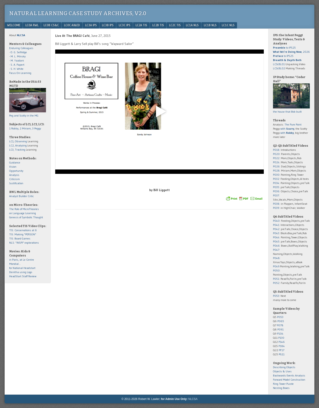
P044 (276, 237)
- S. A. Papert (16, 64)
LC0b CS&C (51, 25)
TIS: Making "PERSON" (22, 234)
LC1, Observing (18, 141)
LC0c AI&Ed (72, 25)
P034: (276, 183)
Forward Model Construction (289, 379)
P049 (276, 266)
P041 (276, 225)
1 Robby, (14, 128)
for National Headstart (22, 268)
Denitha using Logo (20, 272)
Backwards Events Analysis (289, 375)
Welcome (13, 25)
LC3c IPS (124, 25)
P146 (282, 342)
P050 (276, 270)
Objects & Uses (282, 371)
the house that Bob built (287, 111)
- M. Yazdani (16, 60)
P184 (282, 346)
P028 (276, 170)
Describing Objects (284, 367)
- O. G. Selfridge (18, 52)
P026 (276, 166)
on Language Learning (22, 213)
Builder (23, 196)
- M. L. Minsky (17, 56)
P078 (280, 325)
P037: (276, 195)
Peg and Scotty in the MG (23, 115)
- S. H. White (16, 68)
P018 (276, 150)
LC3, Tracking (17, 149)
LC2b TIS (158, 25)
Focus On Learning (20, 73)
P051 (276, 278)
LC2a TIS (141, 25)
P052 (276, 283)
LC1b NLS (210, 25)
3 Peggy (36, 128)
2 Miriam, (26, 128)
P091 (280, 329)
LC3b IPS (108, 25)
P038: (276, 203)
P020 (276, 154)
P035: (277, 187)
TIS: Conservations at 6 (23, 230)
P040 (276, 220)
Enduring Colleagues (21, 48)
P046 (276, 245)
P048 (276, 258)
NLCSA (193, 399)
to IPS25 (284, 47)
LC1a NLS (192, 25)
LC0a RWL (31, 25)
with (287, 128)
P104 (280, 333)
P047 (276, 249)
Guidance (14, 162)
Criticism (14, 179)
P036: (276, 191)
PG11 (282, 354)
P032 (276, 179)
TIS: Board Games (19, 238)
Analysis (14, 175)
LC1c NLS (228, 25)
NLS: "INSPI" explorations (24, 242)
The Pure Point (293, 124)
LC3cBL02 (279, 68)
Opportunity (16, 170)
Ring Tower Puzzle (283, 383)
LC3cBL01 (279, 64)
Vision (12, 166)
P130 (281, 337)
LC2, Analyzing (18, 145)
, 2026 (291, 51)
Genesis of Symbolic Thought (26, 217)
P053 (276, 295)
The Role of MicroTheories (24, 209)
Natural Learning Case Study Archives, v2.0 (77, 13)
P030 (276, 174)
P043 (276, 233)
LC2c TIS (175, 25)
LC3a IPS (91, 25)
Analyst (13, 196)
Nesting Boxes (281, 388)
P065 (280, 321)
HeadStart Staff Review (22, 276)
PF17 (281, 350)
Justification (16, 183)
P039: (276, 208)
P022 (276, 158)
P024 (276, 162)
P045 (276, 241)
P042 (276, 229)
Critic (31, 196)
